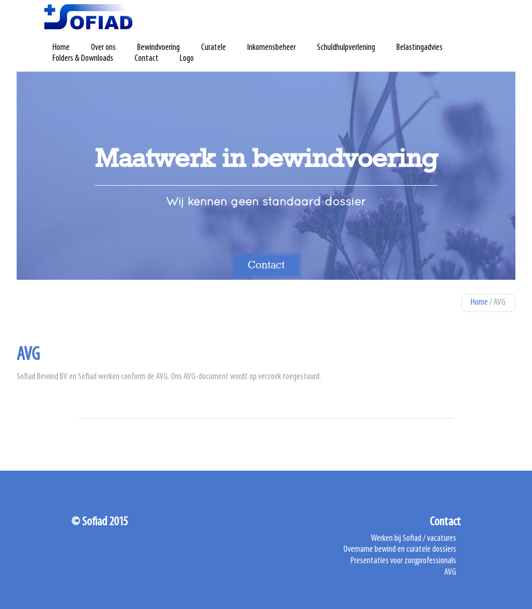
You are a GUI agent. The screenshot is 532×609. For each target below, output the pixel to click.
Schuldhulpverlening (346, 48)
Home (61, 48)
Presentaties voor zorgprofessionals (403, 561)
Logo (187, 58)
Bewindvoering (158, 48)
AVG (450, 572)
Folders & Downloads (82, 58)
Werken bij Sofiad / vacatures (413, 538)
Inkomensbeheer (271, 48)
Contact (146, 58)
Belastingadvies (419, 48)
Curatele (213, 48)
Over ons (103, 48)
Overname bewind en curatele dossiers (399, 549)
